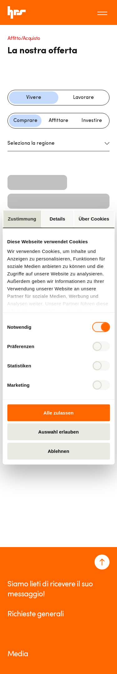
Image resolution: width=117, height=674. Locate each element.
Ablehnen (58, 450)
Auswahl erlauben (58, 431)
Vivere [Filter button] (33, 97)
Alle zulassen (58, 412)
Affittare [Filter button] (58, 120)
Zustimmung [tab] (22, 218)
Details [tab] (57, 218)
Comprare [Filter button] (25, 120)
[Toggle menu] (103, 12)
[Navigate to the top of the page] (102, 562)
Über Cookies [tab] (94, 218)
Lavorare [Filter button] (83, 97)
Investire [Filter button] (91, 120)
